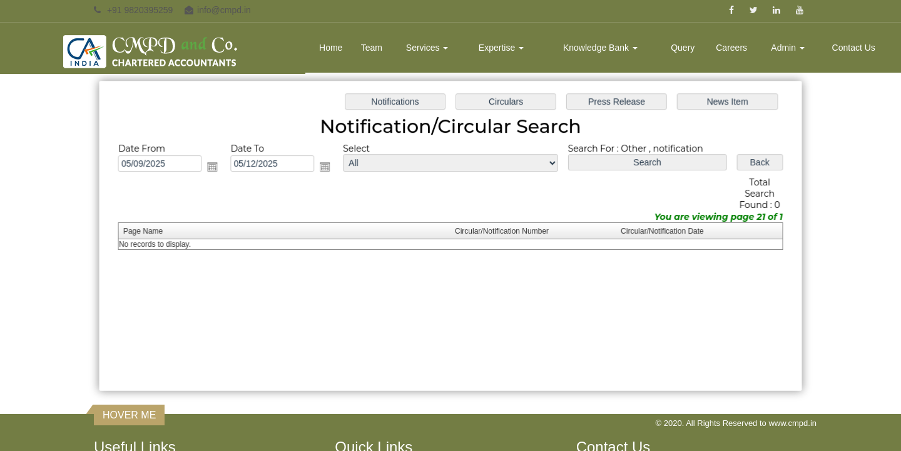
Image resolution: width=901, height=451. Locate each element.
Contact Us (853, 48)
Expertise (501, 48)
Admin (788, 48)
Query (683, 48)
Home (330, 48)
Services (427, 48)
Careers (731, 48)
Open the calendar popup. (217, 168)
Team (371, 48)
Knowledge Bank (600, 48)
